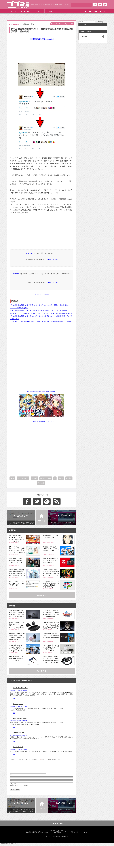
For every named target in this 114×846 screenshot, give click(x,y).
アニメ (76, 11)
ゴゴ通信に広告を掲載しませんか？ (42, 39)
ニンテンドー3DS (45, 478)
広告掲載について (47, 4)
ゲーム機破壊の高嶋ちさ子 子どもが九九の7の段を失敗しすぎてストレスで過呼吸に (39, 310)
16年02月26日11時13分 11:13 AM (18, 735)
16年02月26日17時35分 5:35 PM (18, 749)
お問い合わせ (58, 4)
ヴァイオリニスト (23, 478)
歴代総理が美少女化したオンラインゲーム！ (42, 391)
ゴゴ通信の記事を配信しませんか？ (37, 834)
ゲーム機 (34, 478)
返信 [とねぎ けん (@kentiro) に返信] (14, 698)
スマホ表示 (60, 833)
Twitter (12, 478)
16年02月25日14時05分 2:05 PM (18, 690)
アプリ (38, 11)
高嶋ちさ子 (41, 483)
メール (11, 779)
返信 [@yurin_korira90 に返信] (14, 754)
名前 (11, 776)
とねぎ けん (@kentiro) (20, 688)
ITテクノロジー (25, 11)
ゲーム (63, 11)
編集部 (27, 24)
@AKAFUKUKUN (18, 732)
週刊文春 (69, 478)
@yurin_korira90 (18, 747)
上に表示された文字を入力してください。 (19, 787)
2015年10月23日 (52, 259)
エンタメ (13, 11)
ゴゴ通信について (35, 4)
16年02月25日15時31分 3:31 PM (18, 706)
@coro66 (28, 253)
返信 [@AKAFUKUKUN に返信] (14, 741)
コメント (12, 761)
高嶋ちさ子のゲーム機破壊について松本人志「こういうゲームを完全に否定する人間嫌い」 (41, 313)
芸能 (50, 11)
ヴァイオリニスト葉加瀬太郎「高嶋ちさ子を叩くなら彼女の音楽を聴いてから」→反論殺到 (41, 321)
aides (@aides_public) (20, 718)
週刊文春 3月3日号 (42, 295)
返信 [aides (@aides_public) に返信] (14, 727)
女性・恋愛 (88, 11)
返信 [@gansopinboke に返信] (14, 713)
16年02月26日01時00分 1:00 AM (18, 720)
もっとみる (41, 595)
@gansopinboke (18, 704)
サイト (11, 782)
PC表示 (53, 833)
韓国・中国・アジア (100, 11)
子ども (61, 478)
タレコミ (67, 4)
